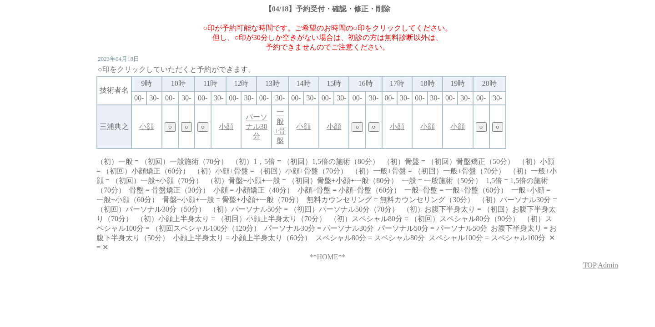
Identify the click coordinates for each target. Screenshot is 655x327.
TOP (589, 265)
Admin (608, 265)
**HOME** (327, 257)
